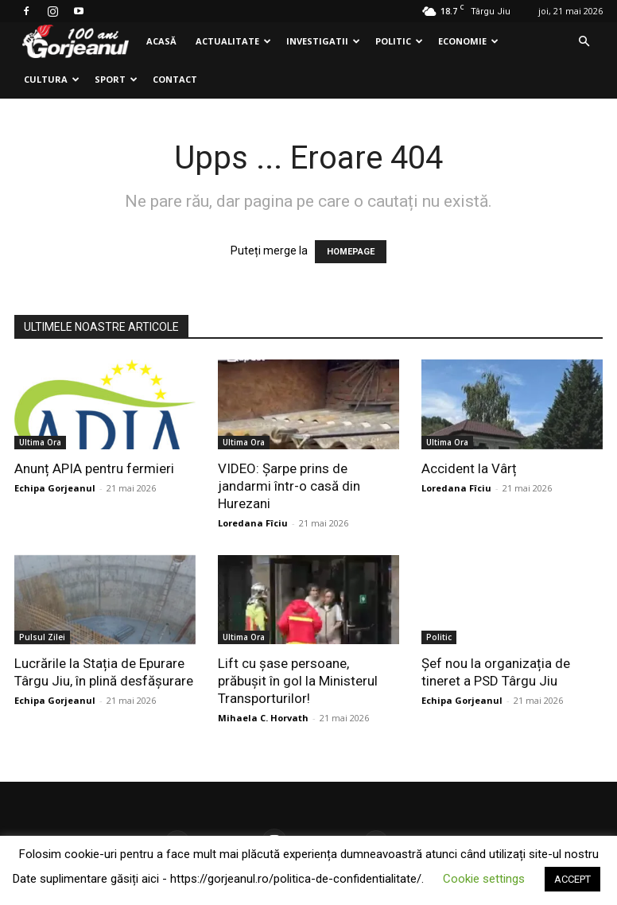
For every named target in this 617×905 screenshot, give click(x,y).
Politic (399, 41)
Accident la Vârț (469, 468)
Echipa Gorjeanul (54, 488)
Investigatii (323, 41)
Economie (468, 41)
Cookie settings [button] (484, 879)
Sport (116, 79)
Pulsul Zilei (42, 637)
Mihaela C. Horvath (263, 718)
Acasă (161, 41)
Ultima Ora (40, 442)
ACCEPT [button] (572, 879)
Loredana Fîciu (253, 523)
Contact (175, 79)
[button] (584, 41)
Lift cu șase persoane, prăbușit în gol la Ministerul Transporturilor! (298, 680)
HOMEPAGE (350, 252)
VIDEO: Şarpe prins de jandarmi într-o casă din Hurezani (289, 485)
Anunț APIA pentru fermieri (94, 468)
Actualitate (233, 41)
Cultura (52, 79)
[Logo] (75, 41)
